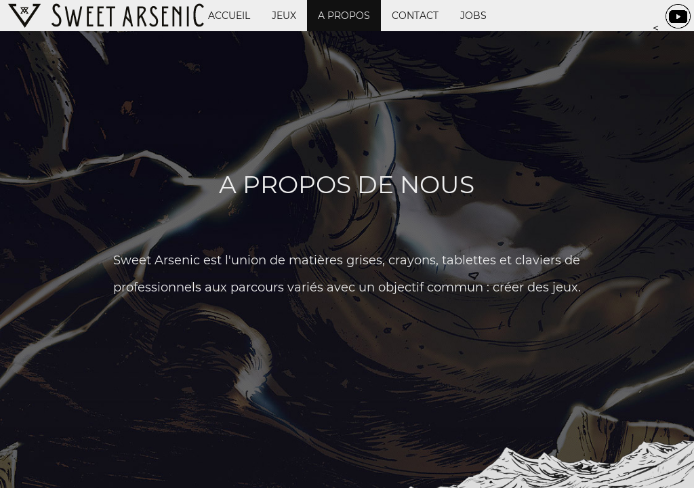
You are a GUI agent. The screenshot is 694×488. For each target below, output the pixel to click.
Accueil (229, 15)
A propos (344, 15)
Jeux (284, 15)
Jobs (473, 15)
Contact (415, 15)
